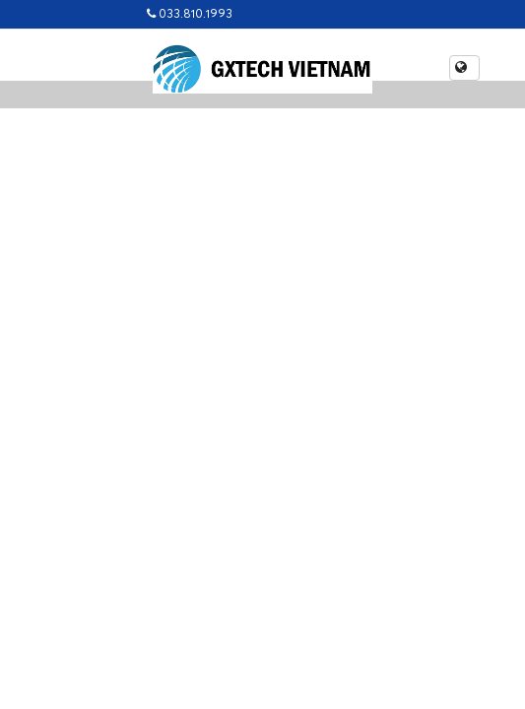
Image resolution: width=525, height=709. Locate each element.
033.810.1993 (189, 14)
